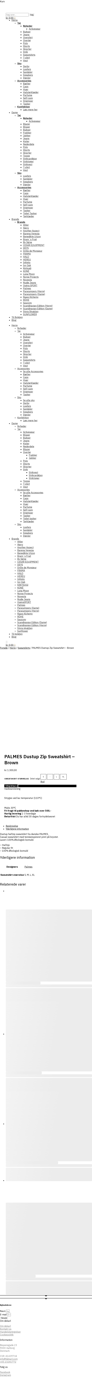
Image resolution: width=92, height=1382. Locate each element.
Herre (13, 647)
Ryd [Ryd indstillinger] (42, 781)
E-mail (3, 1314)
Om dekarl (5, 1326)
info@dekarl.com (9, 1358)
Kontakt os (5, 1328)
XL (63, 777)
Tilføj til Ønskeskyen (47, 786)
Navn (3, 1311)
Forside (4, 647)
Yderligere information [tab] (17, 828)
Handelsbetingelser (10, 1331)
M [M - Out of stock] (50, 777)
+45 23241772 (8, 1361)
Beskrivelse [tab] (12, 826)
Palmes (28, 866)
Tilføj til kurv (11, 786)
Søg (31, 14)
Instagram (5, 1375)
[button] (11, 17)
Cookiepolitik (7, 1334)
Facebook (5, 1372)
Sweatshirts (24, 647)
